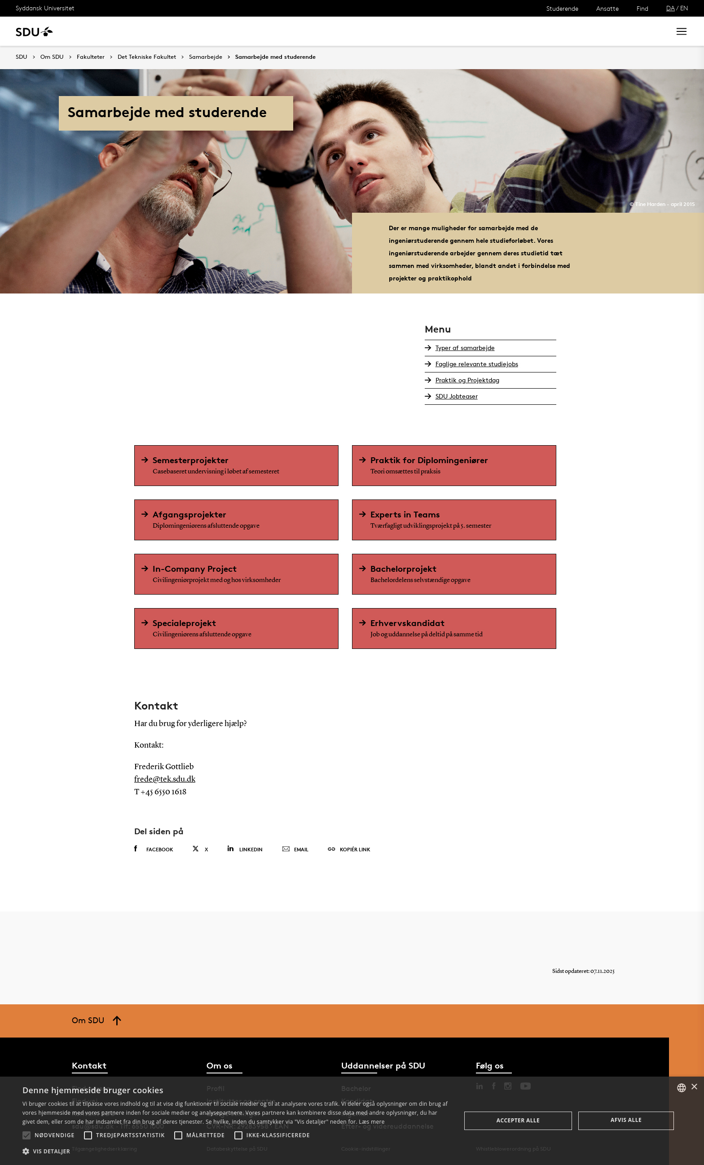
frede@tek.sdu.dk (164, 779)
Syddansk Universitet (45, 8)
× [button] (694, 1087)
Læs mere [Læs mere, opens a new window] (371, 1122)
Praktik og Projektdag (467, 380)
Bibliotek (279, 31)
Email (295, 849)
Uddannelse (95, 31)
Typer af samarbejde (465, 347)
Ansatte (607, 8)
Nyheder (186, 31)
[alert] (352, 1121)
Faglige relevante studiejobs (477, 364)
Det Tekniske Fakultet (147, 57)
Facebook (153, 849)
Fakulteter (91, 57)
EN (684, 8)
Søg (652, 31)
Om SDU (319, 31)
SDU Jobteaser (457, 396)
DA (670, 8)
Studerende (562, 8)
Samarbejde (232, 31)
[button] (26, 1135)
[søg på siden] (589, 31)
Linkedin (245, 849)
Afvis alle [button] (626, 1120)
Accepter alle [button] (518, 1120)
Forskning (144, 31)
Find (642, 8)
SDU (21, 57)
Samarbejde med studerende (275, 57)
